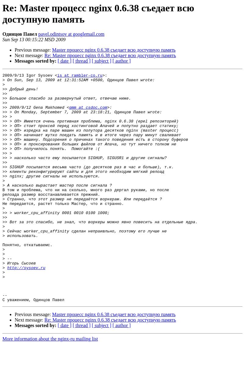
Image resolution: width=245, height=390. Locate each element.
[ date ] (64, 61)
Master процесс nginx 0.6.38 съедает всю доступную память (114, 50)
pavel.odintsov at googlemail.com (71, 34)
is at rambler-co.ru (79, 76)
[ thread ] (82, 61)
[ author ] (122, 61)
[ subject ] (101, 61)
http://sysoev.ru (26, 307)
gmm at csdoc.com (88, 114)
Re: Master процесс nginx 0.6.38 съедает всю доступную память (110, 55)
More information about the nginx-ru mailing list (50, 384)
